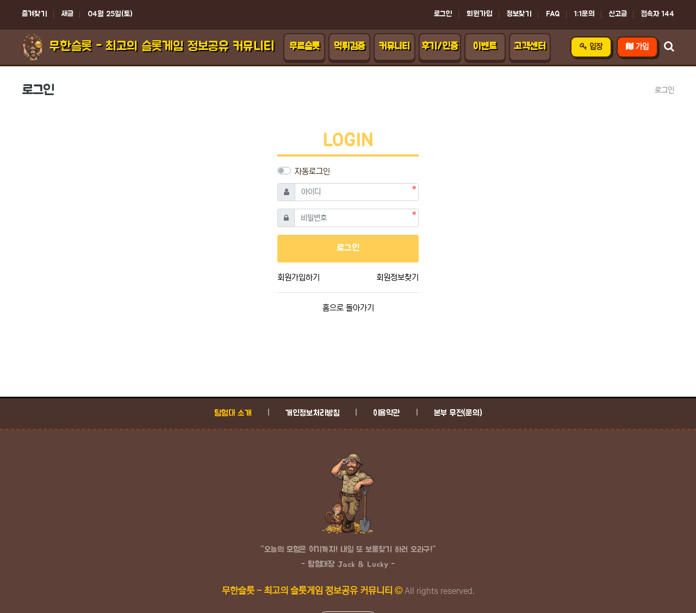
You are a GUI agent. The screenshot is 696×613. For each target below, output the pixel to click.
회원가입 (480, 14)
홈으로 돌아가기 (348, 307)
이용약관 (386, 413)
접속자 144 (657, 14)
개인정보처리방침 (312, 413)
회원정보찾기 (397, 277)
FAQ (553, 14)
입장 (591, 46)
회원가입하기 (298, 277)
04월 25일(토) (110, 14)
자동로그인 (312, 171)
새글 (67, 14)
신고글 (618, 14)
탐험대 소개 (233, 413)
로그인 (443, 14)
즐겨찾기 (34, 14)
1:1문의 (584, 14)
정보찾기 (519, 14)
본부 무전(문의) (458, 413)
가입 (637, 46)
